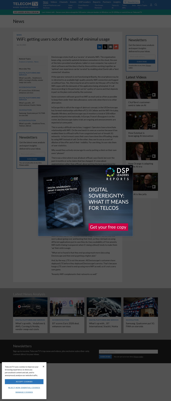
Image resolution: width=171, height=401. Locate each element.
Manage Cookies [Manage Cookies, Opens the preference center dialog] (24, 392)
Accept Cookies (24, 382)
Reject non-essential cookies (24, 388)
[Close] (43, 366)
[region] (24, 380)
